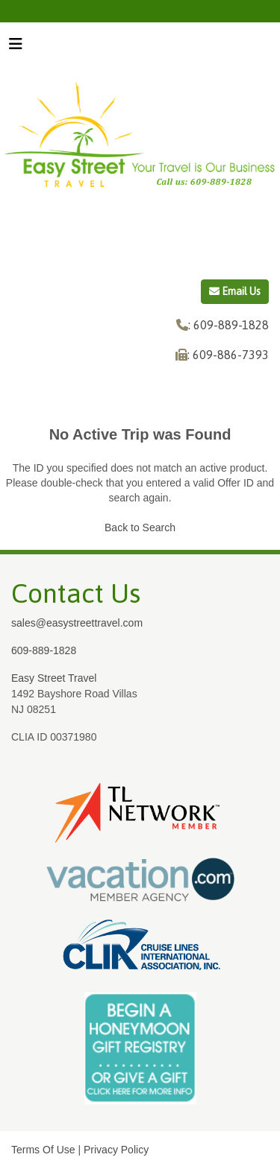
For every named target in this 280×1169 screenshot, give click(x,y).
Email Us (235, 291)
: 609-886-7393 (228, 354)
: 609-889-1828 (228, 325)
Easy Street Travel (53, 678)
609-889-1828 (43, 650)
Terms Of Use (43, 1150)
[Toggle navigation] (16, 48)
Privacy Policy (116, 1150)
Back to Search (140, 527)
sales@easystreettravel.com (77, 623)
